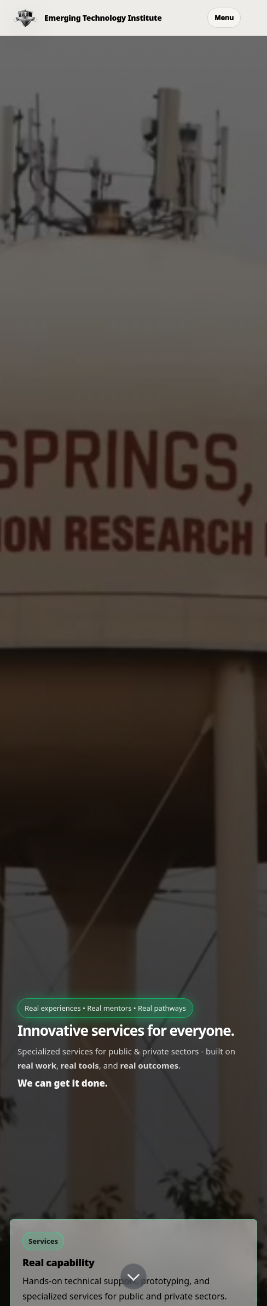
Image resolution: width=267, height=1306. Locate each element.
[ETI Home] (81, 18)
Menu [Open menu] (224, 18)
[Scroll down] (133, 1276)
